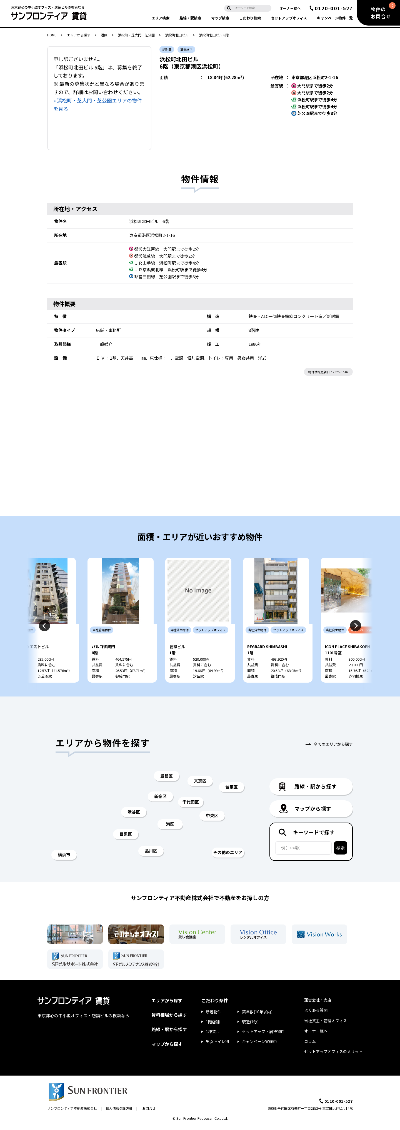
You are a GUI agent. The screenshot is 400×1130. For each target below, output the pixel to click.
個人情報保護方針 (119, 1111)
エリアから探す (78, 34)
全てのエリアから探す (333, 747)
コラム (310, 1044)
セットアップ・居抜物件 (263, 1035)
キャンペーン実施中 (259, 1045)
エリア (160, 18)
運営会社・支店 (317, 1003)
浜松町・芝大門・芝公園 (136, 34)
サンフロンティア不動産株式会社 (72, 1111)
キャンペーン (335, 18)
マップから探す (166, 1047)
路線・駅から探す (169, 1032)
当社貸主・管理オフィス (325, 1023)
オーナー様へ (290, 8)
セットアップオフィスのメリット (333, 1055)
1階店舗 (213, 1025)
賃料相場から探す (169, 1018)
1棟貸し (213, 1035)
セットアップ (289, 18)
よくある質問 (316, 1013)
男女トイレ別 (217, 1045)
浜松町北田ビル (177, 34)
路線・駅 (190, 18)
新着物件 (213, 1015)
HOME (51, 34)
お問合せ (149, 1111)
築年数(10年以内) (257, 1015)
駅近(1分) (250, 1025)
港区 (104, 34)
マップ (220, 18)
